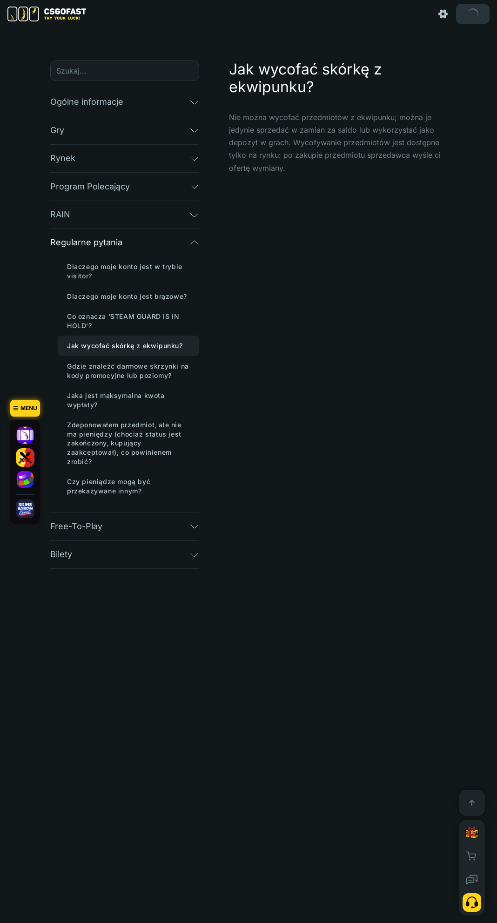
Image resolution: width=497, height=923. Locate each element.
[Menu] (25, 408)
